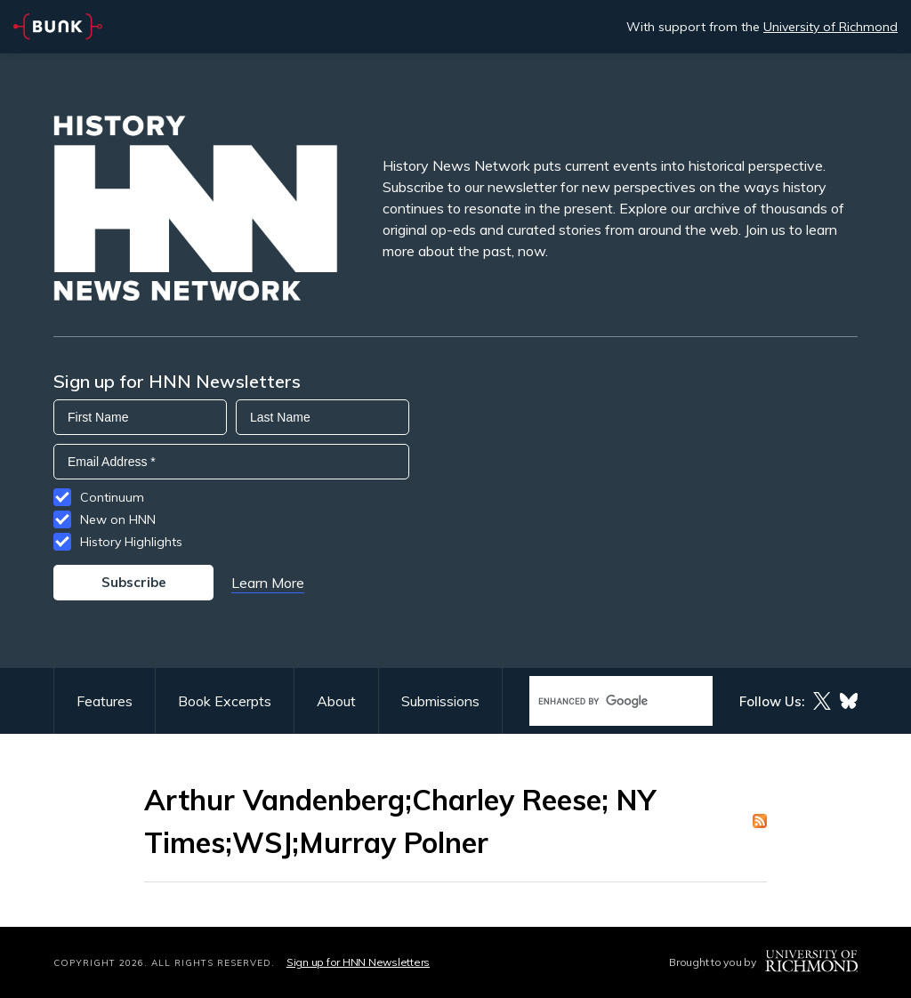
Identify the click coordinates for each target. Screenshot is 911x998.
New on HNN (118, 519)
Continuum (112, 497)
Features (105, 701)
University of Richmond (830, 27)
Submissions (440, 701)
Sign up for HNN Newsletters (358, 962)
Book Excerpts (224, 701)
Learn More (267, 583)
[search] (602, 701)
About (336, 701)
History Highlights (131, 542)
